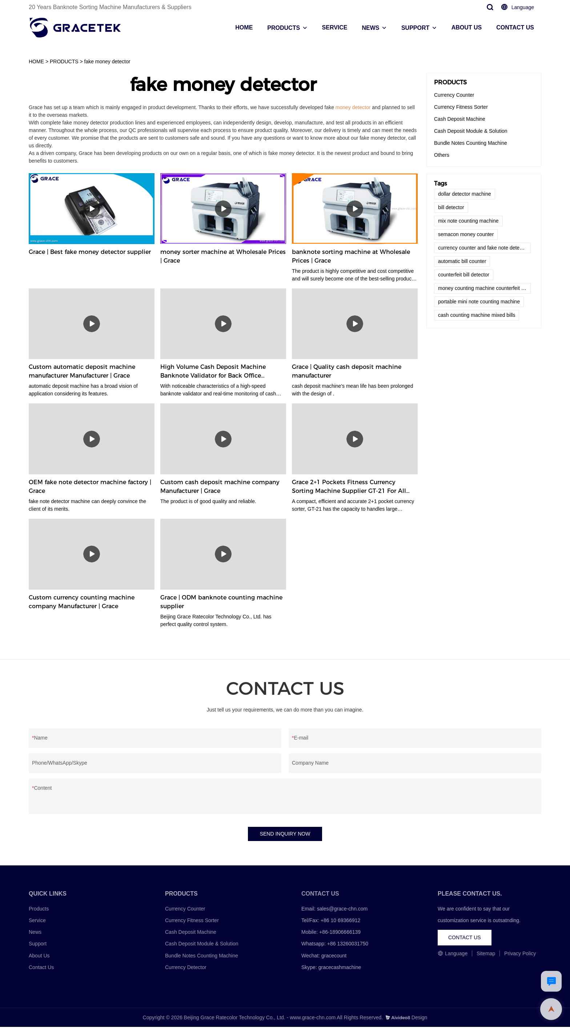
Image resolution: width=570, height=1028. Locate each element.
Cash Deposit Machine (459, 119)
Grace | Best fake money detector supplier (90, 251)
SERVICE (335, 27)
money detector (353, 107)
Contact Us (41, 968)
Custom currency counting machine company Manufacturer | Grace (82, 602)
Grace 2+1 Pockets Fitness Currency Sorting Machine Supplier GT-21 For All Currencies (349, 487)
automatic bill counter (462, 261)
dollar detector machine (464, 194)
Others (441, 155)
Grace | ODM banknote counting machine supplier (221, 602)
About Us (39, 957)
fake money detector (107, 61)
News (35, 933)
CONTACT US (515, 27)
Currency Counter (454, 95)
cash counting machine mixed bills (476, 315)
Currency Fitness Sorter (461, 107)
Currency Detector (185, 968)
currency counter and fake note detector (483, 248)
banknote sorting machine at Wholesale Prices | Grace (351, 256)
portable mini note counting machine (479, 301)
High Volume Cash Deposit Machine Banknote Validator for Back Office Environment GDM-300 (213, 371)
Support (38, 945)
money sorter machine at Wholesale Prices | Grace (223, 256)
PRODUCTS (283, 28)
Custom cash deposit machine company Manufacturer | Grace (220, 486)
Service (37, 921)
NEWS (370, 28)
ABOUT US (466, 27)
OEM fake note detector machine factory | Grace (90, 486)
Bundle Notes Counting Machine (470, 143)
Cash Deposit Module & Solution (470, 131)
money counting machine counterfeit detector (484, 288)
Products (39, 910)
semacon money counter (466, 234)
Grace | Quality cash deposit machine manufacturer (346, 371)
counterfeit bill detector (463, 275)
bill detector (451, 207)
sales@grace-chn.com (342, 910)
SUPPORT (415, 28)
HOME (244, 27)
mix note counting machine (468, 221)
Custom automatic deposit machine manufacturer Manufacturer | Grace (82, 371)
